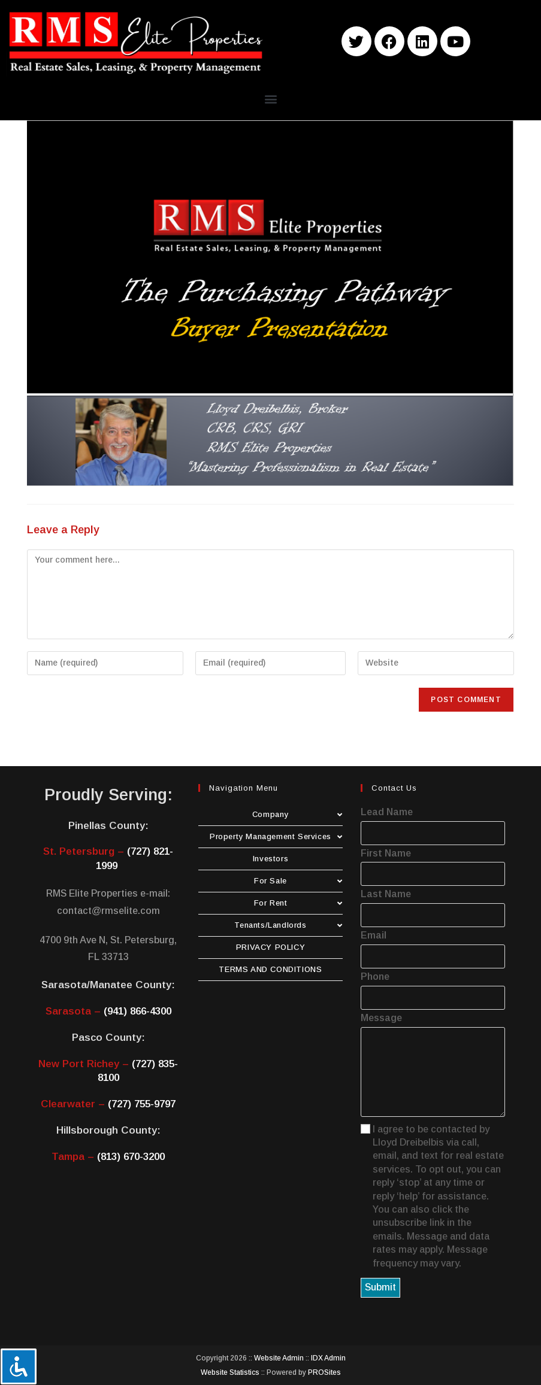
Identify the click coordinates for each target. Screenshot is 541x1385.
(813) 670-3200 (131, 1156)
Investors (270, 858)
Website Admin (279, 1358)
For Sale (298, 880)
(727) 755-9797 (142, 1104)
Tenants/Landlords (288, 925)
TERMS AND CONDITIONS (270, 969)
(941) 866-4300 (137, 1011)
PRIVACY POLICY (270, 947)
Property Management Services (276, 836)
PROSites (324, 1372)
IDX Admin (328, 1358)
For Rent (298, 902)
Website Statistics (230, 1372)
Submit (380, 1287)
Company (297, 814)
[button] (270, 98)
